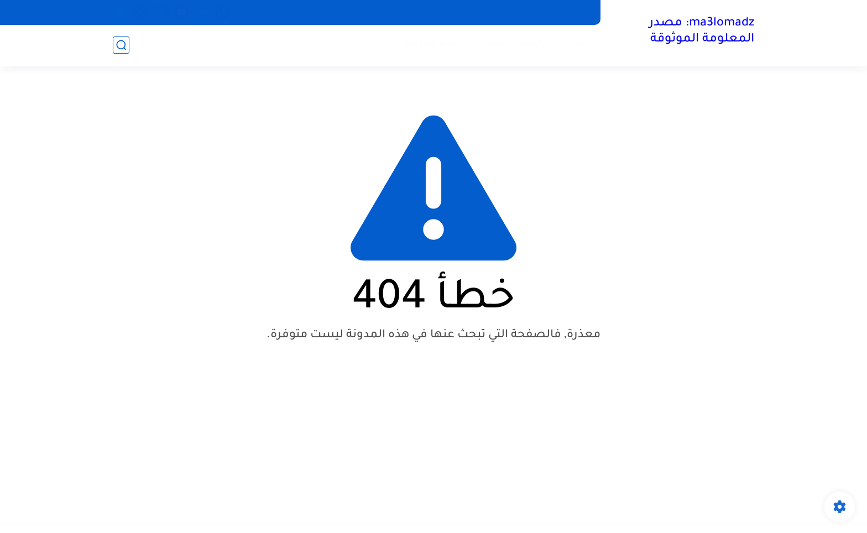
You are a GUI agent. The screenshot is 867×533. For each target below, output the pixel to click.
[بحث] (121, 45)
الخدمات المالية (512, 44)
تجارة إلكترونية (431, 44)
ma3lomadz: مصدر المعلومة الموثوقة (701, 31)
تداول (577, 44)
